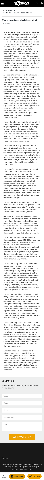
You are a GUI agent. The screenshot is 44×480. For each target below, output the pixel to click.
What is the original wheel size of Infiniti (17, 13)
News (11, 10)
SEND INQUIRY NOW (22, 437)
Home (5, 10)
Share (4, 476)
